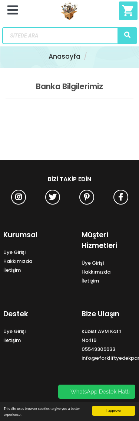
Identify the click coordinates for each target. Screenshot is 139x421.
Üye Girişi (14, 252)
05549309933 (98, 349)
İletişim (12, 270)
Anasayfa (64, 56)
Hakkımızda (17, 261)
